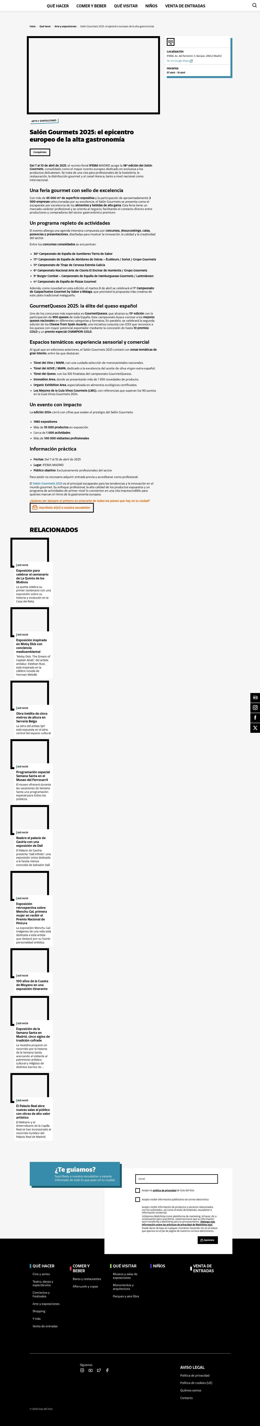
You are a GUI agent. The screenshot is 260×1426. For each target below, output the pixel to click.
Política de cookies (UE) (196, 1383)
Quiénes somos (190, 1390)
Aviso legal (192, 1367)
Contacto (186, 1398)
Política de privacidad (194, 1375)
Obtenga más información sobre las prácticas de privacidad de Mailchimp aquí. (178, 1223)
